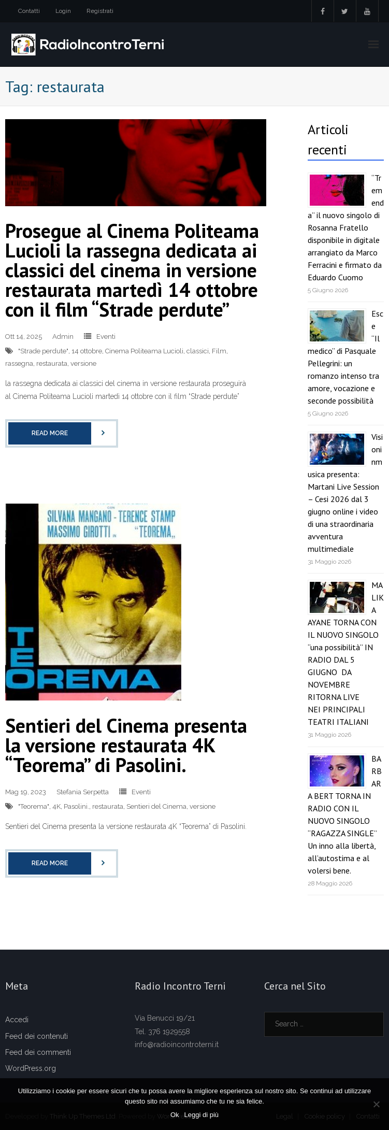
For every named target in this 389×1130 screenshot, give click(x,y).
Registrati (100, 11)
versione (83, 363)
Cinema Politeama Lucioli (144, 351)
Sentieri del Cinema (156, 806)
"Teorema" (33, 806)
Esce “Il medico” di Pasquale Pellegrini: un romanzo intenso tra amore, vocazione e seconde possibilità (345, 357)
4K (56, 806)
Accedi (16, 1019)
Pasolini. (76, 806)
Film (219, 351)
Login (63, 11)
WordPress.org (30, 1068)
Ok (174, 1115)
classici (197, 351)
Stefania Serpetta (82, 792)
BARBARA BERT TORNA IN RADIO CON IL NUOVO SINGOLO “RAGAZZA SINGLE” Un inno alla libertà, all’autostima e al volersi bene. (345, 814)
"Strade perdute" (43, 351)
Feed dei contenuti (36, 1036)
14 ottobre (86, 351)
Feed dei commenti (38, 1052)
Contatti (29, 11)
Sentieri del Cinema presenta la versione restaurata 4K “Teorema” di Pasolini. (126, 744)
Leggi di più (201, 1115)
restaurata (51, 363)
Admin (63, 336)
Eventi (106, 336)
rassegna (19, 363)
